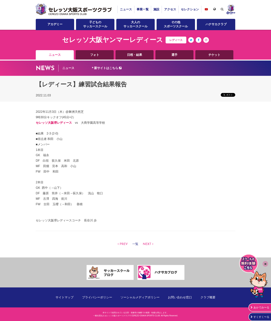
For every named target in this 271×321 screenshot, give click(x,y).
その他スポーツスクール (176, 24)
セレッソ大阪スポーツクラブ (74, 9)
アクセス (170, 9)
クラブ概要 (207, 297)
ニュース (126, 9)
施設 (156, 9)
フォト (94, 54)
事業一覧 (143, 9)
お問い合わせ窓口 (180, 297)
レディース (176, 39)
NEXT (147, 244)
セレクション (190, 9)
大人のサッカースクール (135, 24)
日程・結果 (134, 54)
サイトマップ (65, 297)
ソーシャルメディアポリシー (140, 297)
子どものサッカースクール (95, 24)
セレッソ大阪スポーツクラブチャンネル (206, 9)
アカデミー (54, 24)
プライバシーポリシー (97, 297)
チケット (214, 54)
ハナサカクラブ (216, 24)
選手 (174, 54)
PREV (124, 244)
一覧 (135, 244)
